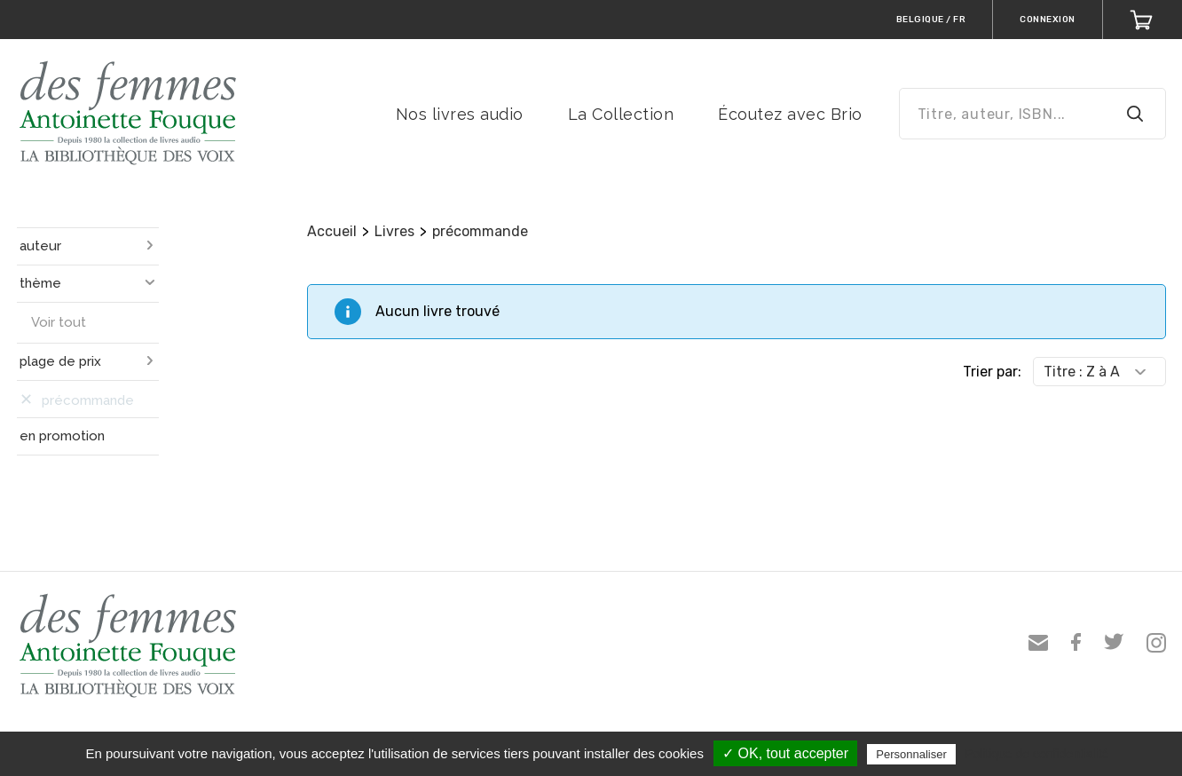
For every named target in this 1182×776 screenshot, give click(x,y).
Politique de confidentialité (1037, 754)
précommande (480, 231)
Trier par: (992, 371)
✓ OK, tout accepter (785, 753)
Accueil (332, 231)
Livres (394, 231)
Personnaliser (911, 754)
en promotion (62, 436)
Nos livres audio (460, 114)
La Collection (621, 114)
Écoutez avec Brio (790, 114)
